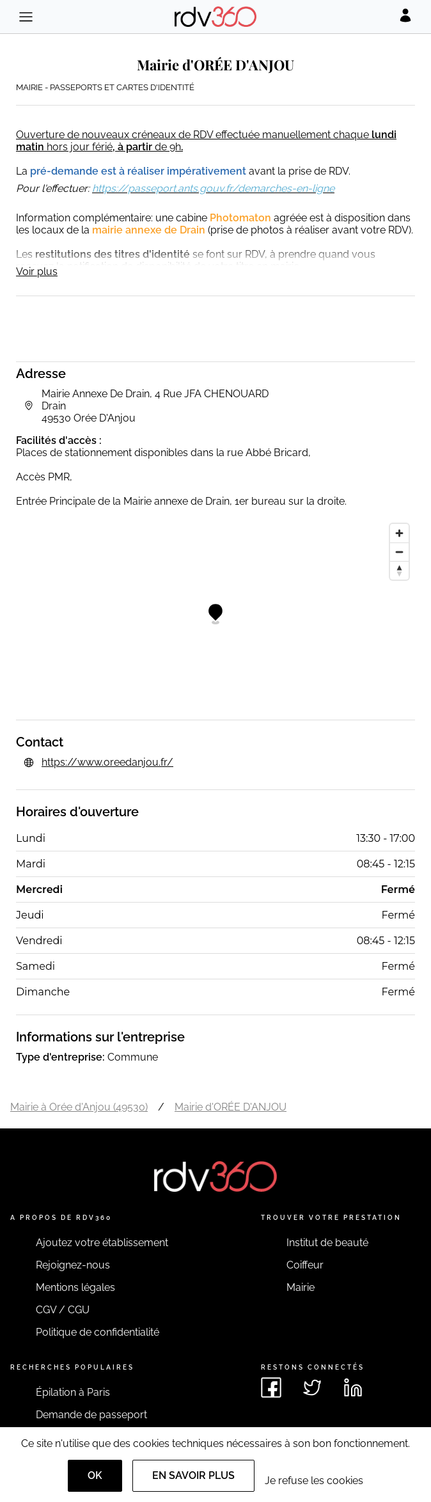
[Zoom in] (399, 533)
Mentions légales (75, 1287)
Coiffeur (305, 1265)
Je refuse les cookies (314, 1480)
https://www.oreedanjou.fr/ (107, 762)
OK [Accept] (95, 1475)
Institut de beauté (327, 1243)
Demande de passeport (91, 1415)
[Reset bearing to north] (399, 570)
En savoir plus (193, 1475)
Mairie (300, 1287)
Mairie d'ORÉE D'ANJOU (230, 1107)
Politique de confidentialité (97, 1332)
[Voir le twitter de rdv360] (312, 1387)
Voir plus (37, 271)
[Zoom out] (399, 551)
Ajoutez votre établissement (102, 1243)
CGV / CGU (63, 1310)
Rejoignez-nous (73, 1265)
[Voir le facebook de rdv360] (271, 1387)
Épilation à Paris (73, 1392)
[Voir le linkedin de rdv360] (353, 1387)
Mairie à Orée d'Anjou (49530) (79, 1107)
